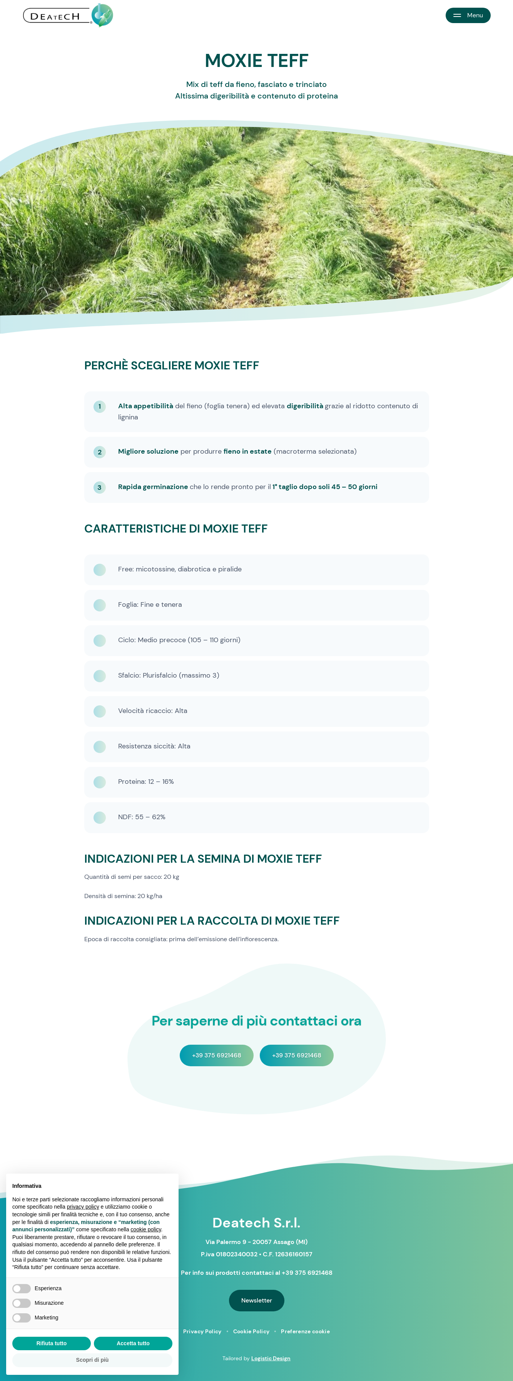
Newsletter (256, 1300)
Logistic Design (271, 1358)
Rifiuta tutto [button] (52, 1343)
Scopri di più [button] (92, 1360)
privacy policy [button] (83, 1207)
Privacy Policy (202, 1331)
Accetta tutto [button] (133, 1343)
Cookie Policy (251, 1331)
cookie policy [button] (145, 1229)
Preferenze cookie (305, 1331)
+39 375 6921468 (216, 1055)
